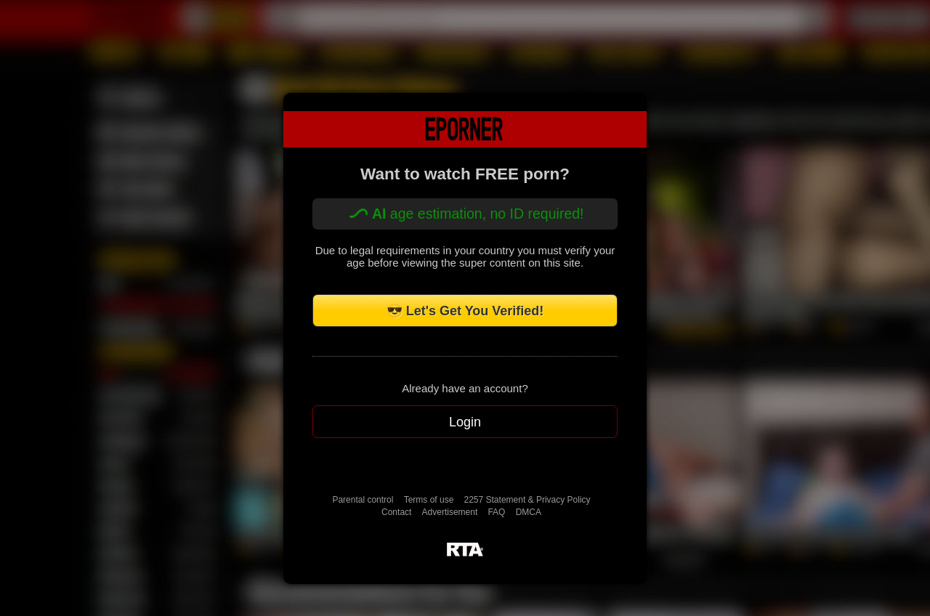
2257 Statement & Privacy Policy (527, 500)
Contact (396, 512)
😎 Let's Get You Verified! (465, 311)
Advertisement (450, 512)
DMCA (528, 512)
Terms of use (429, 500)
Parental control (362, 500)
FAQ (496, 512)
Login (465, 422)
